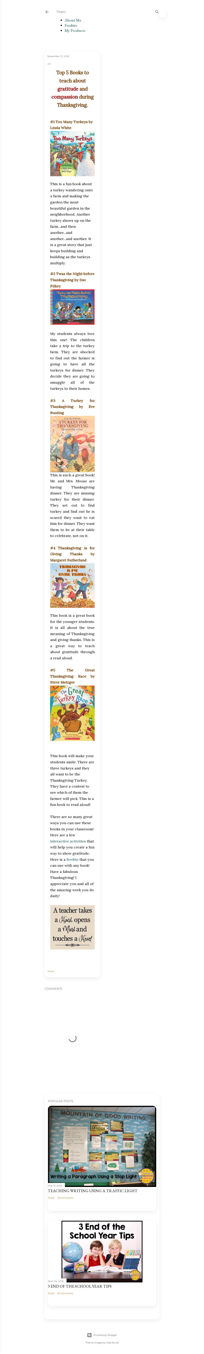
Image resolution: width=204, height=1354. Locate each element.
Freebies (71, 25)
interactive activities (68, 841)
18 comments (65, 1293)
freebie (72, 859)
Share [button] (50, 971)
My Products (75, 30)
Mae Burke (112, 1342)
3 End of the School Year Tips (80, 1286)
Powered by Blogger (102, 1335)
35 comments (65, 1197)
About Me (73, 20)
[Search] (157, 11)
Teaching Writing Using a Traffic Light (92, 1190)
